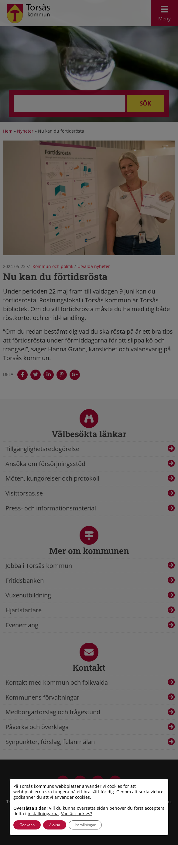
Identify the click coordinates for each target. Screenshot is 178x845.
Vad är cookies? (76, 813)
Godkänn (27, 824)
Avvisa (54, 824)
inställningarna (43, 813)
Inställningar (85, 824)
